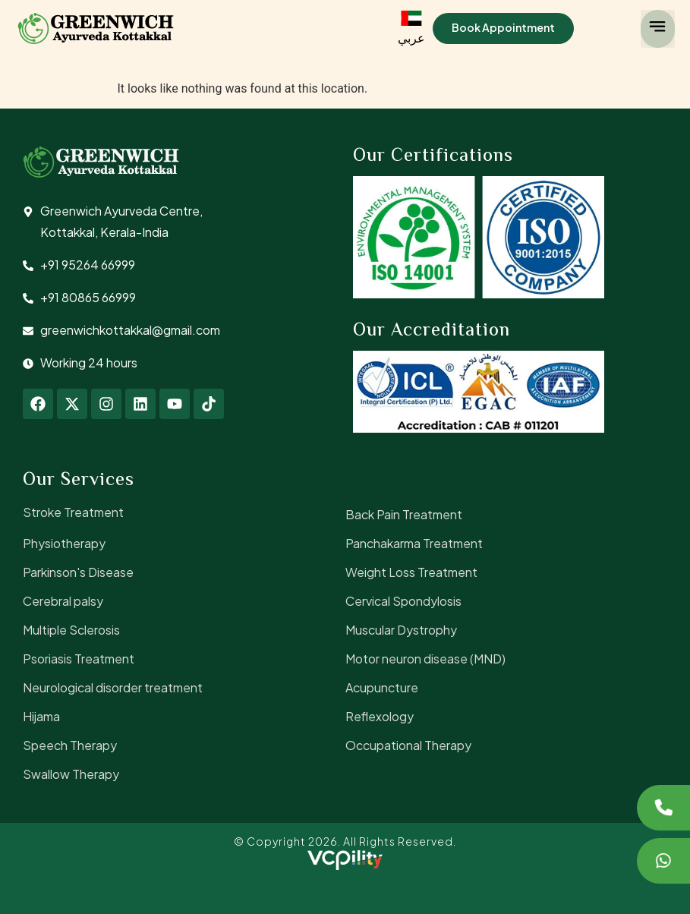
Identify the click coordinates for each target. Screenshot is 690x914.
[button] (658, 29)
